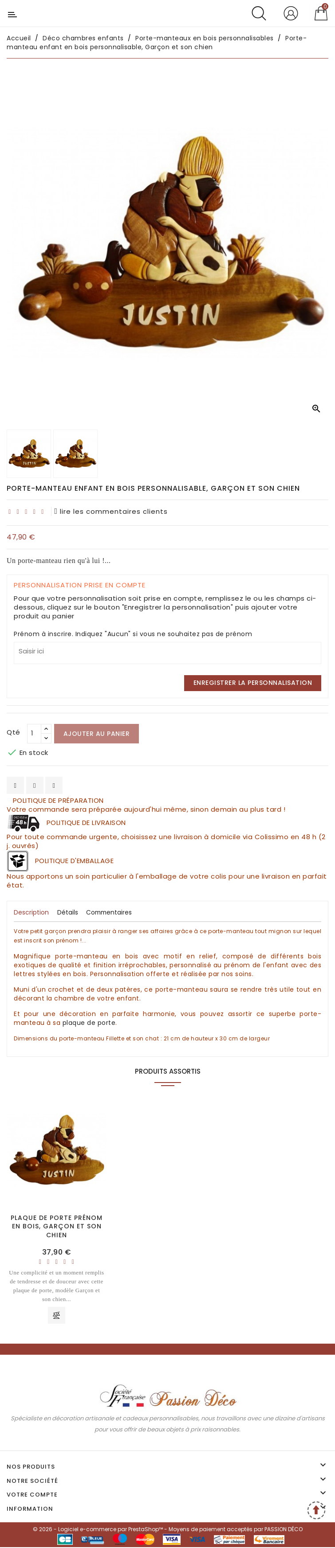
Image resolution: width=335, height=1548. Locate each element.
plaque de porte (89, 1022)
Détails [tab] (68, 912)
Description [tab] (31, 912)
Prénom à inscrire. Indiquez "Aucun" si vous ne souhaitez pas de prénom (133, 633)
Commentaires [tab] (110, 912)
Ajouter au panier (96, 733)
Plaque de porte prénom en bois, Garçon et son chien (56, 1226)
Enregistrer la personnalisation (252, 682)
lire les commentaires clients (111, 511)
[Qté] (34, 733)
